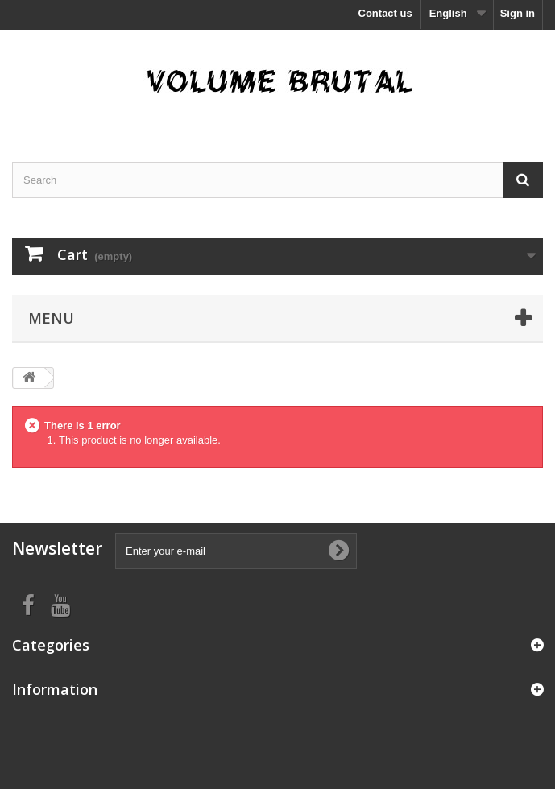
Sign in (517, 13)
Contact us (385, 13)
